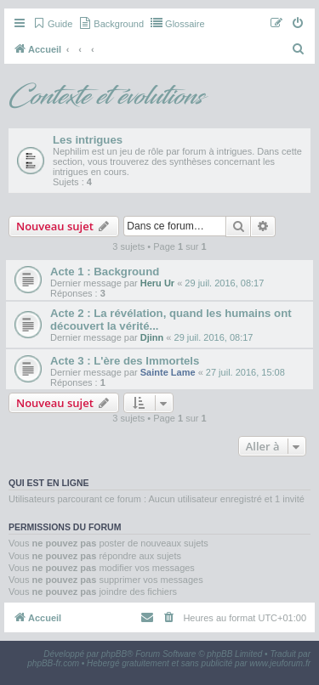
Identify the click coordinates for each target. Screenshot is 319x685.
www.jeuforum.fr (279, 663)
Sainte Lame (168, 372)
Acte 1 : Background (104, 271)
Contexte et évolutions (106, 96)
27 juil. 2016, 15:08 (245, 372)
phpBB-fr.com (53, 663)
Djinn (152, 337)
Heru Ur (157, 283)
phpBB (114, 654)
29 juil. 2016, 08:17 (224, 283)
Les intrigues (87, 139)
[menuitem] (52, 24)
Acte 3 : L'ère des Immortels (124, 360)
